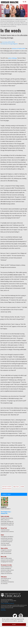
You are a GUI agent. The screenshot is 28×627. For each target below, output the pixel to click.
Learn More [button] (20, 621)
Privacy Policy (3, 610)
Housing (22, 486)
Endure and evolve (5, 516)
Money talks (3, 556)
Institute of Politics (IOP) (18, 48)
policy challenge (12, 58)
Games (2, 535)
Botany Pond (4, 528)
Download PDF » (4, 513)
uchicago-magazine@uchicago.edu (7, 603)
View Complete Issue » (6, 512)
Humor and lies (4, 548)
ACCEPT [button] (14, 624)
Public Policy (16, 486)
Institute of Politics (6, 488)
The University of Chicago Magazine (9, 43)
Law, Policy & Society (6, 486)
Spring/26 (3, 507)
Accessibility (3, 608)
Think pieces (4, 577)
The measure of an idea (6, 565)
